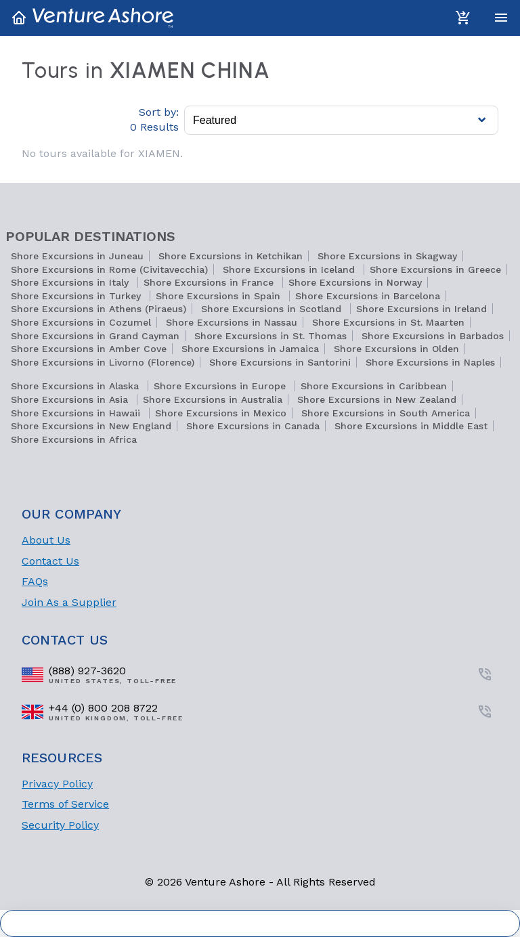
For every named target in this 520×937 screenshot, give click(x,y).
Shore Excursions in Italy (71, 282)
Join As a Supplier (69, 602)
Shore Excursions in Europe (221, 385)
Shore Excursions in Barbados (433, 335)
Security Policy (60, 825)
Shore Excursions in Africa (74, 439)
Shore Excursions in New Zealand (376, 399)
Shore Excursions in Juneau (77, 255)
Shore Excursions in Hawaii (77, 413)
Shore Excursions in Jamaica (250, 348)
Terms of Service (65, 804)
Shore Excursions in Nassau (231, 322)
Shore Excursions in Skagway (387, 255)
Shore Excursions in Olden (396, 348)
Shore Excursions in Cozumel (81, 322)
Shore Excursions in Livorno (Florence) (102, 362)
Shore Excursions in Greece (435, 269)
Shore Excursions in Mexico (220, 413)
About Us (46, 539)
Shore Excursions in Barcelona (367, 295)
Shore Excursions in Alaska (76, 385)
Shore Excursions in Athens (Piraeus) (98, 308)
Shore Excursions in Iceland (290, 269)
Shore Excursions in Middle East (411, 425)
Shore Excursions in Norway (355, 282)
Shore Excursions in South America (385, 413)
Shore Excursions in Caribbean (374, 385)
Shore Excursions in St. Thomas (270, 335)
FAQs (35, 581)
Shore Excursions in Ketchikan (230, 255)
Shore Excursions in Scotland (273, 308)
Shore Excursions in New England (91, 425)
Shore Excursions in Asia (71, 399)
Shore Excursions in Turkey (77, 295)
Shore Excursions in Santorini (280, 362)
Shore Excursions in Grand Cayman (95, 335)
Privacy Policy (57, 783)
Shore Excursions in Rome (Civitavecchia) (109, 269)
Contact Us (50, 560)
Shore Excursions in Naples (430, 362)
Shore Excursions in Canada (253, 425)
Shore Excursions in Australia (212, 399)
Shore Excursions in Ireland (421, 308)
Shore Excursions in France (210, 282)
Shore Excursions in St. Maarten (388, 322)
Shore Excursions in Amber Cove (89, 348)
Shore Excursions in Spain (220, 295)
